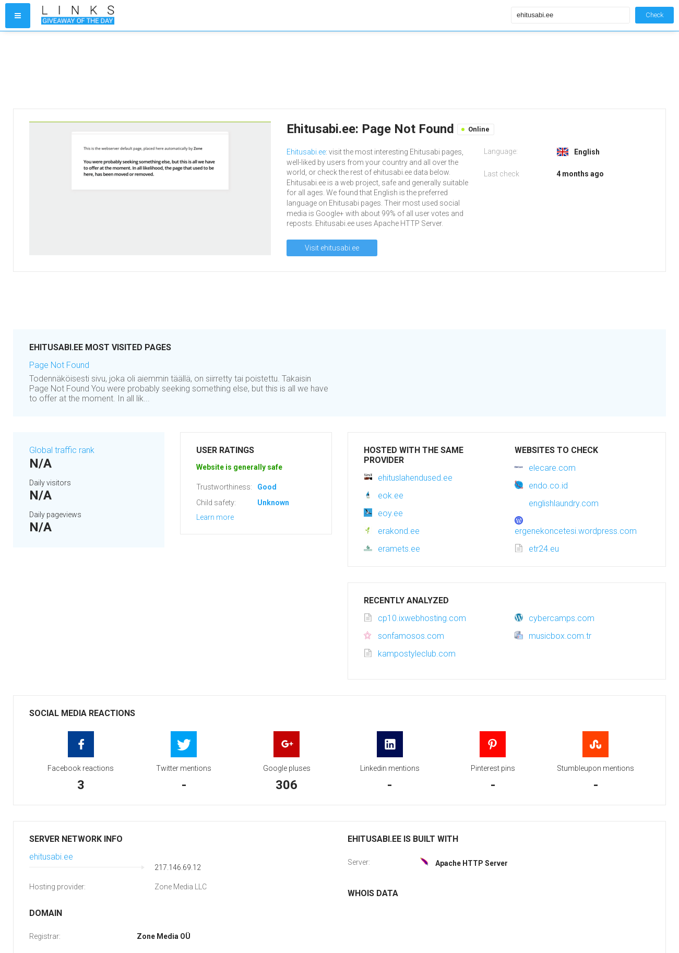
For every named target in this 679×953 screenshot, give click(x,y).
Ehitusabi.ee (306, 152)
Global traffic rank (61, 450)
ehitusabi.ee (51, 857)
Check (654, 15)
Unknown (273, 502)
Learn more (215, 517)
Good (267, 487)
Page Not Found (59, 365)
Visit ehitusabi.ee (332, 248)
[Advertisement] (273, 69)
